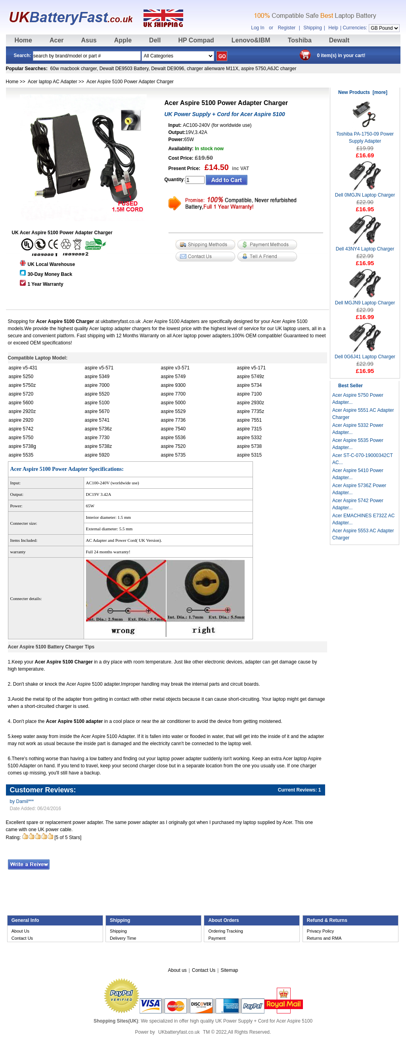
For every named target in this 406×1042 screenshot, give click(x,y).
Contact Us (22, 938)
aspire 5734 (249, 385)
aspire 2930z (250, 402)
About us (177, 970)
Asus (89, 40)
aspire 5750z (22, 385)
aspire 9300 (173, 385)
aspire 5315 (249, 455)
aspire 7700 (173, 394)
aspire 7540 (173, 429)
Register (287, 28)
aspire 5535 (21, 455)
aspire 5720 (21, 394)
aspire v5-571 (99, 368)
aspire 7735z (250, 411)
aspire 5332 (249, 437)
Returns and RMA (324, 938)
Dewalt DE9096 (167, 68)
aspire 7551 (249, 420)
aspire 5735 (173, 455)
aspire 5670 (97, 411)
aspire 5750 (253, 68)
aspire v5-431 (23, 368)
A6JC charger (281, 68)
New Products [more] (362, 92)
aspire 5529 (173, 411)
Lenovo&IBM (251, 40)
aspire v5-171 (251, 368)
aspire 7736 (173, 420)
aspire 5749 (173, 376)
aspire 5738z (98, 446)
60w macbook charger (73, 68)
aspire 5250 (21, 376)
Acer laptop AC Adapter (52, 81)
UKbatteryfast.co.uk (179, 1032)
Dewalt (339, 40)
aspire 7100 (249, 394)
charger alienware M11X (212, 68)
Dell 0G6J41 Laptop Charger (365, 354)
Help (333, 28)
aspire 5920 (97, 455)
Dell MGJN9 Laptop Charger (365, 300)
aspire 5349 (97, 376)
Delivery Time (123, 938)
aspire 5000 (173, 402)
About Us (20, 931)
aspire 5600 (21, 402)
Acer (57, 40)
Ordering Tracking (225, 931)
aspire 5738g (22, 446)
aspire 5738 (249, 446)
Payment (216, 938)
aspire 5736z (98, 429)
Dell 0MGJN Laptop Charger (365, 192)
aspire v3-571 (175, 368)
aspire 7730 (97, 437)
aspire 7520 (173, 446)
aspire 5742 (21, 429)
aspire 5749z (250, 376)
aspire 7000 (97, 385)
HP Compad (196, 40)
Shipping (312, 28)
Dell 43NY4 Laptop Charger (365, 246)
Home (23, 40)
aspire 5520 (97, 394)
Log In (257, 28)
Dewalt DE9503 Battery (124, 68)
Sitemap (229, 970)
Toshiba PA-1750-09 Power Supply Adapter (365, 135)
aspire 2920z (22, 411)
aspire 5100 (97, 402)
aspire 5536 (173, 437)
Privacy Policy (320, 931)
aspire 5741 (97, 420)
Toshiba (300, 40)
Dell (155, 40)
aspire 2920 (21, 420)
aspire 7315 (249, 429)
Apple (123, 40)
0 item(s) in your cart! (341, 55)
